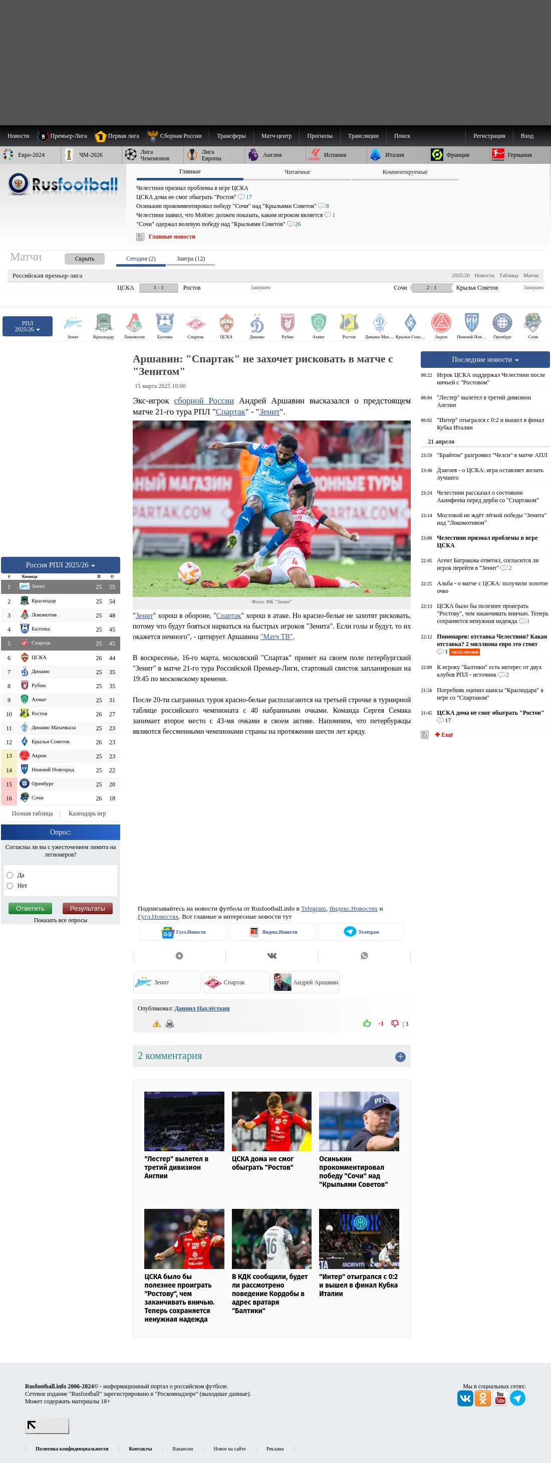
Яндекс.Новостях (353, 908)
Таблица (508, 275)
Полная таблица (32, 813)
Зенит (269, 411)
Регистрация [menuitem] (489, 135)
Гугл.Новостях (158, 916)
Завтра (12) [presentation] (191, 258)
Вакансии (183, 1448)
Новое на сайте (229, 1448)
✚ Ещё (443, 734)
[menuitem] (178, 135)
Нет (21, 885)
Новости (484, 275)
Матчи (530, 275)
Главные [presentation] (190, 171)
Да (20, 875)
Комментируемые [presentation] (405, 171)
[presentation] (75, 257)
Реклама (275, 1448)
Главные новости (172, 236)
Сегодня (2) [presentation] (141, 258)
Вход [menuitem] (527, 135)
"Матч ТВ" (276, 637)
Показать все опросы (61, 920)
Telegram (313, 908)
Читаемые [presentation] (297, 171)
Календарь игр (87, 813)
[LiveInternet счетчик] (47, 1431)
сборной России (204, 400)
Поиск (402, 135)
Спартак (230, 411)
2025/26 (460, 275)
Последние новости (485, 359)
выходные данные (225, 1393)
